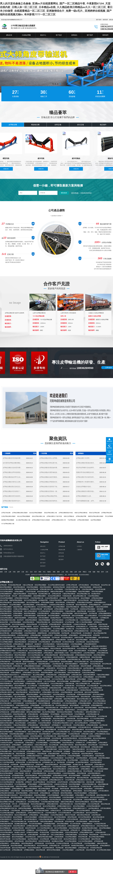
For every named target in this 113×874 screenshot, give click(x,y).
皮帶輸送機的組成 (33, 760)
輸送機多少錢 (70, 628)
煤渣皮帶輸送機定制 (36, 736)
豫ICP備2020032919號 (32, 857)
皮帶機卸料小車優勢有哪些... (85, 482)
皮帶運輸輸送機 (4, 845)
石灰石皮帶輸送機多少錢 (63, 731)
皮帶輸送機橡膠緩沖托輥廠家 (32, 666)
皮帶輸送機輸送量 (45, 793)
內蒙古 (49, 572)
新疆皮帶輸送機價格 (27, 791)
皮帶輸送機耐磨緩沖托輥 (66, 512)
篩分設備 (61, 556)
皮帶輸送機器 (58, 699)
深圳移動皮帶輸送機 (96, 847)
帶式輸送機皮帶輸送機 (14, 585)
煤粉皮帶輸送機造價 (31, 841)
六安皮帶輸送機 (103, 745)
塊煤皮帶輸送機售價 (87, 753)
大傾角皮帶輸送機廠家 (68, 773)
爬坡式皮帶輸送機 (94, 512)
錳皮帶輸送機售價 (93, 808)
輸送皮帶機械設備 (5, 828)
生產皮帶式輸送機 (30, 769)
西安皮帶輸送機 (51, 782)
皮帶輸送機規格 (48, 653)
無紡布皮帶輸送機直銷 (96, 661)
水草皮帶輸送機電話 (102, 731)
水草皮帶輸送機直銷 (19, 637)
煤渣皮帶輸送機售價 (27, 810)
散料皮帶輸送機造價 (20, 685)
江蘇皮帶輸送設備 (105, 834)
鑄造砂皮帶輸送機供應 (34, 847)
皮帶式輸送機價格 (105, 808)
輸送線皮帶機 (4, 622)
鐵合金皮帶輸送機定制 (30, 819)
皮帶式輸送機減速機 (82, 709)
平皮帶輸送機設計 (79, 712)
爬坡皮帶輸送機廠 (67, 613)
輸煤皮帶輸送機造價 (59, 718)
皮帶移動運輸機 (58, 836)
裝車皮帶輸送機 (78, 692)
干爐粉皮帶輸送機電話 (19, 725)
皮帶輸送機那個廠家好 (6, 738)
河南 (14, 572)
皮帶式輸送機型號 (103, 791)
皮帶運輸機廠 (70, 762)
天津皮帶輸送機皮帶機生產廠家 (50, 801)
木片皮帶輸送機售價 (84, 839)
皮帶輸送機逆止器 (21, 801)
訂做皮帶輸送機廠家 (68, 810)
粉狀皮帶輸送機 (48, 677)
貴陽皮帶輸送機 (20, 753)
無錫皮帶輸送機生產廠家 (7, 786)
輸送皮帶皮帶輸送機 (6, 644)
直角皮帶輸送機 (17, 740)
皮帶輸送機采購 (86, 670)
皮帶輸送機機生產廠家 (47, 602)
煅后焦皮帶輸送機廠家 (35, 512)
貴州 (102, 572)
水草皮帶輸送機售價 (68, 617)
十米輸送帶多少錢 (22, 650)
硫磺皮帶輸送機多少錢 (74, 659)
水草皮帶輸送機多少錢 (82, 628)
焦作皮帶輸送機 (57, 751)
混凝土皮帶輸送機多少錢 (83, 683)
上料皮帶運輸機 (106, 604)
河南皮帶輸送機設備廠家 (16, 734)
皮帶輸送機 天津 (75, 830)
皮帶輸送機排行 (4, 843)
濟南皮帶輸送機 (93, 834)
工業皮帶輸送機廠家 (68, 850)
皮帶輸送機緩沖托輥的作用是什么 (9, 674)
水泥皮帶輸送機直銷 (81, 758)
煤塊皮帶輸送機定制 (68, 742)
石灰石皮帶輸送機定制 (57, 683)
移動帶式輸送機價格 (20, 617)
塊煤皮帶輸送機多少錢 (66, 804)
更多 (35, 453)
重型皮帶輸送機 (13, 749)
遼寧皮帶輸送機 (19, 841)
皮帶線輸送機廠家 (30, 683)
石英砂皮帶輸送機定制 (35, 786)
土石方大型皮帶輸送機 (6, 681)
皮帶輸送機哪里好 (105, 845)
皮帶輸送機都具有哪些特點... (85, 491)
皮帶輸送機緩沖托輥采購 (22, 598)
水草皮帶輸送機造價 (48, 644)
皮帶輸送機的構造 (33, 725)
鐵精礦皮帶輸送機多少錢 (75, 771)
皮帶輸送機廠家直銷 (100, 602)
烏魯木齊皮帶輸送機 (55, 799)
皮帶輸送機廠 (93, 626)
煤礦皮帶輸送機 (46, 751)
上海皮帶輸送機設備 (50, 812)
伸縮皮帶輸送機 (99, 753)
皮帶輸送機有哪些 (61, 639)
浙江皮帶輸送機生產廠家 (104, 850)
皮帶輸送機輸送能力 (41, 604)
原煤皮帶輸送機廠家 (32, 587)
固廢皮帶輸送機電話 (96, 600)
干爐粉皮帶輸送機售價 (68, 593)
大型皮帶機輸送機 (79, 714)
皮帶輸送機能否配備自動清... (85, 463)
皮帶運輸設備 (98, 622)
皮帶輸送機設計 (29, 742)
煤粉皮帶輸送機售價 (6, 817)
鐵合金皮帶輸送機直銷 (91, 729)
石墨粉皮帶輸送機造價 (90, 799)
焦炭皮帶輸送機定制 (28, 622)
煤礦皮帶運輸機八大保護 (61, 653)
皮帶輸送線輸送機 (20, 657)
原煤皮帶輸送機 (90, 850)
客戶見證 (42, 556)
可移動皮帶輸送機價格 (34, 696)
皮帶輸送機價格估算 (6, 819)
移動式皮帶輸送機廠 (62, 681)
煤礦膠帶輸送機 (42, 633)
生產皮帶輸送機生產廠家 (8, 516)
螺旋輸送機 (62, 549)
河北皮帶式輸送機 (100, 589)
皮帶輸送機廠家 (81, 679)
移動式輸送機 (90, 782)
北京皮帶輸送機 (44, 839)
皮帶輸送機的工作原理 (22, 670)
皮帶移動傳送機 (32, 617)
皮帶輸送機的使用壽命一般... (48, 491)
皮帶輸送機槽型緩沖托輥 (46, 784)
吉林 (80, 572)
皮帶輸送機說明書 (100, 832)
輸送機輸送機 (99, 782)
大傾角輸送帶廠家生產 (22, 727)
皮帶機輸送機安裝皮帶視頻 (7, 650)
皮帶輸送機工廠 (32, 780)
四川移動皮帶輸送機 (6, 666)
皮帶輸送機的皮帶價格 (59, 760)
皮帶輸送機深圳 (17, 615)
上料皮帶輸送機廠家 (55, 742)
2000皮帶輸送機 (56, 738)
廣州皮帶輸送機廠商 (6, 694)
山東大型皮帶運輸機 (49, 681)
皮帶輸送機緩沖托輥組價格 (21, 736)
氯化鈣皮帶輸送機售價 (21, 815)
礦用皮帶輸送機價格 (66, 793)
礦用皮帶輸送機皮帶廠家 (34, 712)
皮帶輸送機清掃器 (21, 812)
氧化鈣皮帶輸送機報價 (6, 773)
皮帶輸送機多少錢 (83, 847)
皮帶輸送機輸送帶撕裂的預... (48, 482)
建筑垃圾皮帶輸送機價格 (92, 692)
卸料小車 (27, 773)
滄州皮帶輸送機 (80, 685)
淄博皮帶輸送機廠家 (97, 591)
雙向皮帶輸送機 (87, 771)
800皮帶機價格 (58, 589)
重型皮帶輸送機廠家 (70, 847)
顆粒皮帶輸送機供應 (6, 602)
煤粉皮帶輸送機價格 (6, 611)
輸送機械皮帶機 (43, 600)
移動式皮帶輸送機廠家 (67, 795)
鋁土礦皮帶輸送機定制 (58, 720)
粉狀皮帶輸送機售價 (97, 766)
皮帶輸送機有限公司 (82, 626)
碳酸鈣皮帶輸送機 (102, 843)
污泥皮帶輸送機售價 (30, 688)
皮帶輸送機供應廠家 (83, 520)
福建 (94, 572)
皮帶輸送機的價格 (33, 714)
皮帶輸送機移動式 (56, 613)
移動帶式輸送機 (64, 788)
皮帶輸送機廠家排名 (6, 653)
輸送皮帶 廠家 (98, 681)
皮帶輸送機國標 (32, 784)
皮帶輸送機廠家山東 (18, 788)
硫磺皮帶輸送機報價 (69, 699)
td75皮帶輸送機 (69, 622)
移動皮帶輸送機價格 (19, 766)
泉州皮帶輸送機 (49, 843)
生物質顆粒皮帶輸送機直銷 (7, 635)
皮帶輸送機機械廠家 (43, 758)
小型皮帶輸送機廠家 (89, 843)
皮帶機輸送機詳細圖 (32, 826)
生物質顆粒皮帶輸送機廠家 (87, 609)
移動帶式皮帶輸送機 (36, 659)
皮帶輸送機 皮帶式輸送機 (7, 709)
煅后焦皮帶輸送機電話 (64, 729)
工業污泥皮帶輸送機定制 (7, 705)
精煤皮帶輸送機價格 (60, 659)
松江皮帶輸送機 (32, 685)
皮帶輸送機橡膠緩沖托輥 (81, 631)
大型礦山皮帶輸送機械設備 (21, 609)
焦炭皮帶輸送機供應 (57, 622)
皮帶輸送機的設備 (25, 749)
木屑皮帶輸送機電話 (23, 635)
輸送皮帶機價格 (17, 817)
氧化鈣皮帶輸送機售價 (6, 815)
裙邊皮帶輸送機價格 (47, 672)
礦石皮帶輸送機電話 (6, 725)
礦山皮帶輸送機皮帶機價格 (96, 836)
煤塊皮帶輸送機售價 (30, 607)
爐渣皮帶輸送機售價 (78, 729)
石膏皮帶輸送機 (64, 830)
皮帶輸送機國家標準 (6, 593)
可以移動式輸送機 (86, 786)
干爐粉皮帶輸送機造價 (78, 751)
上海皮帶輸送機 (79, 850)
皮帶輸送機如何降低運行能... (48, 463)
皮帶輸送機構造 (19, 591)
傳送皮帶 (14, 596)
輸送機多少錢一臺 (78, 764)
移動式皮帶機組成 (69, 516)
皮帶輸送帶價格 (25, 806)
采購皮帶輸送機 (58, 821)
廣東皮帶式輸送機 (30, 828)
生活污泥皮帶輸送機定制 (7, 782)
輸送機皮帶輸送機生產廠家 (89, 828)
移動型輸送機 (89, 764)
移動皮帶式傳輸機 (18, 683)
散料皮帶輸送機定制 (6, 703)
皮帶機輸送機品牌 (87, 830)
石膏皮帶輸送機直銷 (31, 679)
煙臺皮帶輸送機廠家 (99, 780)
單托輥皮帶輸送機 (76, 633)
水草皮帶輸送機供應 (44, 642)
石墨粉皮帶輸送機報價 (60, 677)
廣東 (58, 572)
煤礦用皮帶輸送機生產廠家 (95, 516)
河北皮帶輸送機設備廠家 (7, 812)
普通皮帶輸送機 (33, 738)
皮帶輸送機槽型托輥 (102, 653)
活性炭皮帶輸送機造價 (6, 589)
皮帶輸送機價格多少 (97, 696)
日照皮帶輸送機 (17, 819)
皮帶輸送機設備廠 (35, 635)
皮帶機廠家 (67, 751)
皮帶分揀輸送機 (13, 626)
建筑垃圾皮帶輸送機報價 (35, 653)
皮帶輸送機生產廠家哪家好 (99, 646)
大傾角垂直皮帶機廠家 (94, 736)
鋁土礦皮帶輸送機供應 (18, 777)
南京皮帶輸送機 (53, 745)
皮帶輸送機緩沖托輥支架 (88, 826)
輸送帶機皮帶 (4, 604)
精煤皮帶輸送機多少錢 (51, 707)
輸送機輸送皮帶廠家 (57, 841)
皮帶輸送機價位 (88, 788)
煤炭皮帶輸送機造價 (19, 826)
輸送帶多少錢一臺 (96, 819)
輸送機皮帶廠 (20, 782)
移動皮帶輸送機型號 (25, 771)
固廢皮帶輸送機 (21, 780)
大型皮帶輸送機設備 (79, 725)
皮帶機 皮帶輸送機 (71, 585)
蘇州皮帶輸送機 (102, 650)
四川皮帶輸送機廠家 (59, 628)
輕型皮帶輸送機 (61, 668)
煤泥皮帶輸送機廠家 (82, 639)
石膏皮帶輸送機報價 (30, 633)
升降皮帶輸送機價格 (61, 650)
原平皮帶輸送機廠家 (6, 607)
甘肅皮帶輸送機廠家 (44, 685)
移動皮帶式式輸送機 (76, 788)
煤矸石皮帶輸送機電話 (21, 738)
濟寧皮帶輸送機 (95, 585)
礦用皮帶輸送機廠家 (32, 694)
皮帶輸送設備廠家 (5, 707)
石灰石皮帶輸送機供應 (64, 812)
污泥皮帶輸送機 (44, 631)
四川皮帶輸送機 (43, 624)
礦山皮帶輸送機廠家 (38, 674)
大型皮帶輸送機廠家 (70, 836)
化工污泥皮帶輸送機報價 (7, 762)
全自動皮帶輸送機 (54, 661)
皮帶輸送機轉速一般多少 (88, 769)
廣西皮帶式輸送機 (5, 839)
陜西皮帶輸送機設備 (31, 775)
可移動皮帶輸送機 (70, 611)
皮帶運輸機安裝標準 (6, 631)
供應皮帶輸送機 (41, 753)
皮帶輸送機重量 (17, 631)
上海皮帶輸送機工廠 (57, 663)
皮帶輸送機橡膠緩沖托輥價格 (83, 655)
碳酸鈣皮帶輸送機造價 (67, 801)
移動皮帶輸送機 (4, 729)
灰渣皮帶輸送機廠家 (41, 742)
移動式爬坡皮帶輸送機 (83, 815)
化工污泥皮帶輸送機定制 (20, 690)
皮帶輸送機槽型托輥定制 (34, 751)
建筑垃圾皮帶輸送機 (91, 812)
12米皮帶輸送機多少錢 (71, 620)
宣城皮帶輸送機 (32, 593)
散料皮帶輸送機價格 (53, 615)
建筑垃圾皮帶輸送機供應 (70, 738)
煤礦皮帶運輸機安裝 (6, 683)
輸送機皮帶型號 (92, 624)
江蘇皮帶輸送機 (70, 694)
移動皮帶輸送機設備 (6, 806)
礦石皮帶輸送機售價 (6, 637)
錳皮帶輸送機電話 (20, 681)
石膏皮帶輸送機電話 (45, 826)
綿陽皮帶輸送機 (81, 611)
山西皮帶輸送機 (32, 663)
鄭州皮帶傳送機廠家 (74, 775)
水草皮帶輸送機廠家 (76, 644)
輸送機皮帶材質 (95, 593)
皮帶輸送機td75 (44, 626)
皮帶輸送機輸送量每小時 (59, 520)
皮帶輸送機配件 (79, 795)
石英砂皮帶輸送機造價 (71, 832)
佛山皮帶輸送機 (93, 639)
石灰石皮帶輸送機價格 (104, 615)
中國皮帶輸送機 (69, 683)
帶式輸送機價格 (92, 650)
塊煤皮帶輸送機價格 (57, 777)
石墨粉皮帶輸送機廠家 (88, 672)
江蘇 (22, 572)
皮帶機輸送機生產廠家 (60, 716)
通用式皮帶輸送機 (70, 679)
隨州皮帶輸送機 (85, 747)
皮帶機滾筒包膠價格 (32, 832)
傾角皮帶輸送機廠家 (20, 716)
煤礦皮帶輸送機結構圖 (87, 607)
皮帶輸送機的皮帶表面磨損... (12, 472)
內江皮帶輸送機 (32, 799)
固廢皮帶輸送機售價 (96, 760)
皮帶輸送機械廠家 (88, 677)
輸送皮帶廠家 (91, 611)
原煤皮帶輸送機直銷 (33, 801)
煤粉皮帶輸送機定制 (30, 845)
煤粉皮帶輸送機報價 (6, 587)
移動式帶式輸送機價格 (80, 613)
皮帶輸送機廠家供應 (94, 604)
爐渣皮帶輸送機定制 (81, 745)
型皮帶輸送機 (55, 637)
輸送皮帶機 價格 (4, 633)
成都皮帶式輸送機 (98, 690)
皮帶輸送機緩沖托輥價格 (60, 666)
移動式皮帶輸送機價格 (33, 777)
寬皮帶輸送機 (70, 604)
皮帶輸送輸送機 (56, 593)
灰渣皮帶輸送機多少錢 (50, 670)
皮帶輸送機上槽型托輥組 (7, 692)
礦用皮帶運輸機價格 (28, 661)
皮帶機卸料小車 (80, 742)
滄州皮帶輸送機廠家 (96, 631)
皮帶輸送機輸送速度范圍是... (48, 477)
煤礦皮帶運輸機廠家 (44, 620)
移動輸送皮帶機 (97, 587)
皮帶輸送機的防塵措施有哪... (48, 467)
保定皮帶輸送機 (77, 799)
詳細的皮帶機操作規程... (84, 486)
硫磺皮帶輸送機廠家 (67, 661)
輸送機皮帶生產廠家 (33, 718)
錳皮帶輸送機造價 (33, 839)
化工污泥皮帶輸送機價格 (97, 718)
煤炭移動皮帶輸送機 (36, 609)
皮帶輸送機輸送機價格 (84, 703)
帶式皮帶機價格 (55, 714)
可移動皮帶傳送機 (34, 690)
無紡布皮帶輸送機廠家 (90, 791)
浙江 (27, 572)
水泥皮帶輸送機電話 (96, 762)
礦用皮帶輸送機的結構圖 (66, 655)
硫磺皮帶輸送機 (78, 707)
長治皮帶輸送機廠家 (15, 604)
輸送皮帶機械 (4, 749)
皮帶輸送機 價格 (69, 685)
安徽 (71, 572)
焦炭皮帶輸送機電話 (45, 628)
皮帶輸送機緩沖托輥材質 (28, 758)
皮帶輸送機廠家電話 (97, 705)
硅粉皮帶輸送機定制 (41, 830)
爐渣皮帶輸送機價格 (16, 797)
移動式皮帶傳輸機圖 (77, 615)
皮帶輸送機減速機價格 (71, 701)
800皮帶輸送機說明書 (92, 845)
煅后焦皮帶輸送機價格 (63, 646)
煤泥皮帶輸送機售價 (48, 847)
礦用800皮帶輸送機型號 (82, 801)
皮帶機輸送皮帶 (45, 766)
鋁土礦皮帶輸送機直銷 (82, 762)
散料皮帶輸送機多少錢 (99, 703)
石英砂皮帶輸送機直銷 (6, 617)
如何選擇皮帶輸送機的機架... (12, 463)
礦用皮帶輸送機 (72, 817)
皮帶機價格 (15, 707)
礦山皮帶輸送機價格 (20, 696)
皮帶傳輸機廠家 (72, 727)
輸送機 (71, 650)
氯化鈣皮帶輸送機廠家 (6, 731)
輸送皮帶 (36, 626)
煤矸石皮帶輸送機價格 (60, 828)
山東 (10, 572)
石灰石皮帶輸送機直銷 (57, 758)
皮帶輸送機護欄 (46, 657)
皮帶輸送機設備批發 (6, 740)
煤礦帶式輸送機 (78, 637)
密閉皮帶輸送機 (17, 611)
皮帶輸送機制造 (100, 720)
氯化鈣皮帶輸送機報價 (49, 806)
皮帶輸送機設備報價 (72, 690)
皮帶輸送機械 (4, 734)
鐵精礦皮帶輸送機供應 (34, 646)
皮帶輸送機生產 (4, 701)
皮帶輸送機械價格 (38, 707)
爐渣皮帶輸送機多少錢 (75, 677)
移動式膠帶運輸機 (103, 637)
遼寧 (18, 572)
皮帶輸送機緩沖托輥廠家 (59, 734)
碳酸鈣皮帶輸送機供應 (70, 600)
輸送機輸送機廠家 (5, 836)
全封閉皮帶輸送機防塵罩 (93, 806)
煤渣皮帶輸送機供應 (6, 826)
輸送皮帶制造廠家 (20, 723)
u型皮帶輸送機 (65, 845)
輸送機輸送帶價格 (5, 834)
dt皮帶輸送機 (14, 764)
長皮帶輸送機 (61, 762)
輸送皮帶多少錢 (105, 585)
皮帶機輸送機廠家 (91, 742)
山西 (75, 572)
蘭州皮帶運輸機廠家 (18, 836)
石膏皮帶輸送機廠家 (15, 622)
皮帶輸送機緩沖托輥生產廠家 (36, 668)
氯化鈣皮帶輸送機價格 (19, 799)
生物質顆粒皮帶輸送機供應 (103, 668)
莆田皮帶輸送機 (55, 626)
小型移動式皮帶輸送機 (79, 624)
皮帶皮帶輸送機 (69, 821)
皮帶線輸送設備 (4, 712)
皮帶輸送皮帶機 (20, 762)
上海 (62, 572)
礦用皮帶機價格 (74, 705)
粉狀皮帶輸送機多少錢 (83, 593)
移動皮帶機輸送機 (103, 784)
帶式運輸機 (55, 788)
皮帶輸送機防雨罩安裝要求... (12, 496)
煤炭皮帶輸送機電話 (99, 655)
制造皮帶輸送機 (4, 758)
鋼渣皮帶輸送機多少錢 (103, 795)
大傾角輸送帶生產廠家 (6, 742)
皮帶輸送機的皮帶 (99, 764)
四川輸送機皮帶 (87, 633)
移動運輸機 (100, 609)
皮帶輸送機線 (75, 646)
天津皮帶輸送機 (45, 690)
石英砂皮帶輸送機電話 (48, 646)
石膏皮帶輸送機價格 (28, 604)
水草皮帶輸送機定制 (6, 714)
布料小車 (14, 804)
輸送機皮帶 (38, 644)
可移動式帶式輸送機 (19, 755)
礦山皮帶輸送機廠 (73, 760)
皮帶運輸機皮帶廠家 (49, 823)
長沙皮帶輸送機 (4, 810)
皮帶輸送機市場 (50, 668)
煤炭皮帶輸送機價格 (16, 845)
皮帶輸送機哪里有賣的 (22, 705)
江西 (5, 572)
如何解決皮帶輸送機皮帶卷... (48, 496)
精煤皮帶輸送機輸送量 (74, 672)
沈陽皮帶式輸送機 (85, 819)
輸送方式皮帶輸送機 (19, 751)
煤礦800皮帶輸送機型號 (7, 723)
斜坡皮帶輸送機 (19, 773)
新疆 (1, 572)
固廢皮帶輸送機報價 (31, 620)
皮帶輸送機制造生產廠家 (60, 775)
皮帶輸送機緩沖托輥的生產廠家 (41, 520)
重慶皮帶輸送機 (41, 615)
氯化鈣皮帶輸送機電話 (6, 696)
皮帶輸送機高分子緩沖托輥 (54, 516)
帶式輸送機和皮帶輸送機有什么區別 (63, 723)
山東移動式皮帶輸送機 (23, 747)
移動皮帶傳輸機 (21, 646)
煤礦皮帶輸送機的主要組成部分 (9, 795)
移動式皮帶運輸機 (45, 738)
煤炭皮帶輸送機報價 (80, 650)
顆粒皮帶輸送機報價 (31, 788)
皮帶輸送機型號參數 (71, 834)
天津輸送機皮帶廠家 (65, 808)
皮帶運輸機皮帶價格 (18, 775)
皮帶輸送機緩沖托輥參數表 (84, 602)
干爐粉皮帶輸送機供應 (78, 749)
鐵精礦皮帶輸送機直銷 (6, 841)
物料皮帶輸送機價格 (20, 760)
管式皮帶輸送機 (83, 834)
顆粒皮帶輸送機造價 (45, 734)
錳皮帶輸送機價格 (89, 720)
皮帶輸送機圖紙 (17, 613)
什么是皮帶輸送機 (76, 731)
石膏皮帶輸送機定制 (59, 657)
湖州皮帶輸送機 (65, 753)
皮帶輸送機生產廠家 (64, 674)
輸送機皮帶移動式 (70, 709)
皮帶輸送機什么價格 (87, 734)
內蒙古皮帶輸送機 (28, 585)
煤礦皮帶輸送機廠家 (21, 786)
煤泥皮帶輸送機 (4, 688)
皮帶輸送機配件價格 (6, 751)
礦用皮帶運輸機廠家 (52, 740)
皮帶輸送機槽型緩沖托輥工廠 (8, 808)
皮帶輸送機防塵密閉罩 (90, 644)
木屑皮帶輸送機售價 (88, 755)
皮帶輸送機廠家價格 (72, 657)
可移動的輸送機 (66, 596)
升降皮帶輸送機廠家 (93, 679)
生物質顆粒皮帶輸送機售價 (34, 681)
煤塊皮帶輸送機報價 (89, 674)
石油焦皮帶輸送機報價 (44, 723)
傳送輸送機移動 (97, 670)
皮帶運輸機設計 (31, 753)
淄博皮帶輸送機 (15, 791)
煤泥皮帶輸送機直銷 (16, 729)
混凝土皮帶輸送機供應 (30, 611)
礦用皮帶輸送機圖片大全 (93, 712)
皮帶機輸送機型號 (98, 727)
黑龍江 (85, 572)
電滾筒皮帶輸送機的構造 (38, 804)
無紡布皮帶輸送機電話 (18, 624)
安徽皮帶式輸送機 (5, 596)
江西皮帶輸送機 (15, 810)
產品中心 (42, 553)
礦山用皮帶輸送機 (33, 589)
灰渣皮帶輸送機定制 (31, 703)
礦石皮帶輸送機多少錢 (79, 596)
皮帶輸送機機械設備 (28, 701)
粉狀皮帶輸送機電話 (106, 685)
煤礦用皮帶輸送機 (63, 747)
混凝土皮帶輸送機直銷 (57, 834)
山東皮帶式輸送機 (5, 804)
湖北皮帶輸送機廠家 (65, 764)
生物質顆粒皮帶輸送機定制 (57, 604)
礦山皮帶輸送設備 (87, 659)
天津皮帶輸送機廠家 (6, 615)
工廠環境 (79, 549)
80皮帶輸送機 (93, 613)
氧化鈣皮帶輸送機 (95, 663)
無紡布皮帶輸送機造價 (47, 727)
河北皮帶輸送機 (90, 795)
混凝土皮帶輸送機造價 (34, 731)
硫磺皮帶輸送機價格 (44, 679)
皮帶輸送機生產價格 (92, 725)
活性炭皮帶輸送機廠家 (6, 598)
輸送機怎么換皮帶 (20, 832)
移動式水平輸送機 (70, 815)
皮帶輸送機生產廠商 (97, 747)
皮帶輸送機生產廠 (70, 777)
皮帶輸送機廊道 (31, 723)
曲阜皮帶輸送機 (56, 642)
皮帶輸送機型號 (55, 631)
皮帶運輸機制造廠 (24, 804)
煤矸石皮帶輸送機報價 (30, 600)
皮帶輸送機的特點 (5, 661)
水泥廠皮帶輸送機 (5, 624)
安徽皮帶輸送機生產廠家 (7, 663)
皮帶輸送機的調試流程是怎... (12, 486)
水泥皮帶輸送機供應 (90, 716)
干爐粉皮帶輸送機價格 (101, 607)
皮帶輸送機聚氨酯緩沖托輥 (21, 677)
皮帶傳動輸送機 (53, 830)
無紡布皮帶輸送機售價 (6, 655)
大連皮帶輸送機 (84, 705)
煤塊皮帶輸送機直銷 (45, 760)
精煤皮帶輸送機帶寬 (63, 736)
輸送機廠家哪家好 (75, 681)
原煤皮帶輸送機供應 (102, 826)
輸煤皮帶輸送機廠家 (19, 602)
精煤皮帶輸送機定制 (89, 731)
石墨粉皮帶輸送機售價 (74, 670)
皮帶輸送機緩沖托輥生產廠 (7, 620)
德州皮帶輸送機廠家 (98, 694)
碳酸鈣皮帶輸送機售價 (57, 591)
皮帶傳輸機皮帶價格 (95, 723)
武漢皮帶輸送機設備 (6, 718)
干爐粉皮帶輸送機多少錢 (43, 622)
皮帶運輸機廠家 (44, 714)
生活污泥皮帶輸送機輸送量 (7, 646)
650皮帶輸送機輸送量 (62, 705)
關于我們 (98, 19)
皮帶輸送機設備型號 (55, 624)
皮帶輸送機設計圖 (54, 845)
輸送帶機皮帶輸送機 (67, 631)
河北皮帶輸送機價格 (70, 841)
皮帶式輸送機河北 (61, 771)
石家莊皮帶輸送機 (33, 716)
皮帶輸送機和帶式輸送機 (44, 769)
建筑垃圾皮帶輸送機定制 (19, 847)
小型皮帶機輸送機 (62, 786)
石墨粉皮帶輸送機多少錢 (75, 668)
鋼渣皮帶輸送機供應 (32, 628)
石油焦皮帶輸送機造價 (57, 815)
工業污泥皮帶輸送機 (76, 843)
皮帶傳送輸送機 (39, 843)
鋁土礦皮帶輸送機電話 (6, 639)
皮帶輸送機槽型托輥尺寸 (80, 808)
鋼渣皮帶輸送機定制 (6, 736)
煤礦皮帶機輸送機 (51, 729)
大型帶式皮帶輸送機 (72, 819)
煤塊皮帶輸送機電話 (45, 587)
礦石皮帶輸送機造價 (6, 677)
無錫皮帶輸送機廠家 (84, 591)
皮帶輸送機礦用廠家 (38, 749)
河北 (44, 572)
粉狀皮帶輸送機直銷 (59, 694)
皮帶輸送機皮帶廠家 (73, 769)
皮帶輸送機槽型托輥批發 (39, 709)
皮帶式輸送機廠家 (44, 617)
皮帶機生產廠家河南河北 (64, 806)
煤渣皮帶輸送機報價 (64, 749)
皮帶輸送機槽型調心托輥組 (102, 734)
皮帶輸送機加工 (4, 679)
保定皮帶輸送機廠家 (102, 769)
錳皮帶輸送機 (103, 725)
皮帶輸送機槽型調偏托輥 (43, 701)
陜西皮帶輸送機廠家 (36, 670)
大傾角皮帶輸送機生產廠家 (46, 819)
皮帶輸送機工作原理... (83, 458)
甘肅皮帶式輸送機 (5, 847)
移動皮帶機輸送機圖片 (39, 596)
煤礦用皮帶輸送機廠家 (24, 808)
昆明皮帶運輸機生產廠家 (23, 709)
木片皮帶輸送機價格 (20, 784)
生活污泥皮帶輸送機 (57, 679)
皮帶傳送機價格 (99, 788)
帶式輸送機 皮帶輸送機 (33, 766)
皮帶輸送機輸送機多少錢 (70, 688)
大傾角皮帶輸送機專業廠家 (7, 780)
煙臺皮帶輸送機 (4, 672)
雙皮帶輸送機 (76, 753)
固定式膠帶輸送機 (20, 628)
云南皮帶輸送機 (80, 642)
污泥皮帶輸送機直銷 (85, 620)
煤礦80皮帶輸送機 (94, 821)
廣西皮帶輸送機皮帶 (27, 843)
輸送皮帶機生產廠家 (96, 801)
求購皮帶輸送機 (45, 720)
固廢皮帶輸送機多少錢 (6, 628)
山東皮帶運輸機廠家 (53, 795)
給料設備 (61, 553)
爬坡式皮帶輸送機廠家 (45, 775)
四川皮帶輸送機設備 (43, 683)
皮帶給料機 (96, 635)
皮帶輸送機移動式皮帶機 (61, 609)
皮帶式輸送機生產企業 (84, 727)
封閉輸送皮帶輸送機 (6, 690)
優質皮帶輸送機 (105, 804)
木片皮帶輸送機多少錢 (7, 523)
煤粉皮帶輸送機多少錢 (38, 516)
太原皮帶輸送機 (16, 661)
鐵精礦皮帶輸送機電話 (77, 845)
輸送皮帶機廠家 (85, 598)
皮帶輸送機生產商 (76, 674)
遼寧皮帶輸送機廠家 (17, 633)
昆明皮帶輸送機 (81, 773)
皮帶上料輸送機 (21, 668)
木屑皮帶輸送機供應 (43, 613)
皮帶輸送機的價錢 (5, 777)
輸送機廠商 (103, 648)
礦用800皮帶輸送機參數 (53, 850)
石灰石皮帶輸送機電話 (6, 591)
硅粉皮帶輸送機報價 (100, 701)
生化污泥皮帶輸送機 (93, 804)
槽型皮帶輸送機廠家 (20, 655)
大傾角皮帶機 (44, 549)
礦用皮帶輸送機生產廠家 (46, 699)
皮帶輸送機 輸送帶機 (55, 688)
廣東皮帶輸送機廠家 (20, 639)
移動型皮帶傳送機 (5, 699)
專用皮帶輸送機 (82, 836)
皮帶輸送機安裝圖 (51, 674)
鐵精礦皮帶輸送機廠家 (7, 520)
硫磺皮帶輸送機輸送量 (72, 607)
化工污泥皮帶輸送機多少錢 (45, 828)
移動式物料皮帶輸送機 (58, 690)
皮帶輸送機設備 (45, 777)
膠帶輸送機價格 (77, 791)
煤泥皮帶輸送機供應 (44, 841)
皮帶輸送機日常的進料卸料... (85, 477)
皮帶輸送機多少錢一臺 (66, 707)
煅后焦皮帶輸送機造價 (6, 657)
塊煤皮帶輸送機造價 (20, 642)
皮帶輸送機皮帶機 (81, 516)
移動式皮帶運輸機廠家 (25, 596)
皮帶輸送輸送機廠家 (97, 598)
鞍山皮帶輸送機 (43, 799)
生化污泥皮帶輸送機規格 (19, 839)
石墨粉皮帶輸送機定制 (41, 745)
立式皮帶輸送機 (102, 716)
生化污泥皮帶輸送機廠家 (44, 607)
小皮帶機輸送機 (104, 617)
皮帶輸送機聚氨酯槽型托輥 (55, 709)
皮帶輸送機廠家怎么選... (84, 496)
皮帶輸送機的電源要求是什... (12, 501)
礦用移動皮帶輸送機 (59, 587)
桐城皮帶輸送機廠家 (40, 795)
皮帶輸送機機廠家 (5, 788)
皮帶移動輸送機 (98, 841)
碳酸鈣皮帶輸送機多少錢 (7, 753)
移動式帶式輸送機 (5, 775)
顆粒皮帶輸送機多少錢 (104, 707)
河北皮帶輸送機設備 (92, 685)
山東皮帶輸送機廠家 (89, 653)
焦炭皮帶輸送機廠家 (74, 784)
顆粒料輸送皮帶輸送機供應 (7, 668)
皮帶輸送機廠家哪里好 (105, 613)
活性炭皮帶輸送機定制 (6, 832)
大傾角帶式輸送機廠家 (30, 817)
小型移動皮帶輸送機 (41, 661)
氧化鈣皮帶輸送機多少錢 (7, 659)
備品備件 (61, 559)
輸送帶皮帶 (20, 620)
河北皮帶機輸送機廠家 (6, 642)
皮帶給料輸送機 (70, 718)
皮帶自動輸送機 (32, 642)
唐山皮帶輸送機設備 (39, 782)
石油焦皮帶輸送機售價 (51, 598)
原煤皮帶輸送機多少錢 (50, 512)
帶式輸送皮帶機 (44, 832)
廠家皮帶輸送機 (95, 839)
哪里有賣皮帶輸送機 (73, 598)
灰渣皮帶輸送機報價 (65, 740)
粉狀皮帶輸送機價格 (57, 611)
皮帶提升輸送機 (5, 512)
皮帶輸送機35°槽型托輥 (66, 745)
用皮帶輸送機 (65, 633)
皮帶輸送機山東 (17, 666)
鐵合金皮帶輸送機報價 (99, 738)
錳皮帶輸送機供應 (88, 668)
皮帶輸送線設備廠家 (49, 755)
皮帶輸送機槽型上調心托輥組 (50, 692)
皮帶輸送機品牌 (4, 769)
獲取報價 (64, 193)
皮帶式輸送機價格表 (6, 799)
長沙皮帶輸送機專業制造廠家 (56, 585)
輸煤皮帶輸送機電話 (44, 663)
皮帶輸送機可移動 (29, 797)
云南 (106, 572)
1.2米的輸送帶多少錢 (31, 734)
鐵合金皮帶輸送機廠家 (23, 516)
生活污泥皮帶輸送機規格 (80, 740)
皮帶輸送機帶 (39, 764)
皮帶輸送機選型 (70, 602)
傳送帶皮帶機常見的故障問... (85, 467)
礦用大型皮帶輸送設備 (29, 648)
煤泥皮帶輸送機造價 (96, 777)
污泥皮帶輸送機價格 (37, 747)
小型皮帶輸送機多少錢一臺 (72, 589)
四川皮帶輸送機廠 (100, 677)
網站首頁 (42, 546)
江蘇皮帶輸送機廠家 (70, 591)
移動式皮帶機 (4, 600)
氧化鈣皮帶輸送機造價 (26, 795)
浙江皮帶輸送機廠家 (59, 607)
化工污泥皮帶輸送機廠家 (34, 657)
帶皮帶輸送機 (59, 847)
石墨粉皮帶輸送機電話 (55, 600)
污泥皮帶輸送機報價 (26, 707)
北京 (31, 572)
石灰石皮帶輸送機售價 (82, 797)
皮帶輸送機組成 (92, 793)
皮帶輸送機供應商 (74, 666)
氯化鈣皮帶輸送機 (42, 845)
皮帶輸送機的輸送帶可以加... (12, 477)
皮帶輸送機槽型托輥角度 (7, 670)
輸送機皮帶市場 (61, 755)
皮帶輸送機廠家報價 (73, 826)
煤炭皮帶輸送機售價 (92, 751)
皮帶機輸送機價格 (29, 850)
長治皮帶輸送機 (69, 758)
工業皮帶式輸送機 (30, 591)
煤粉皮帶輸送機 (92, 745)
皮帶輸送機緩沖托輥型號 (31, 631)
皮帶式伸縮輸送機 (18, 703)
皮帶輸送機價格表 (28, 745)
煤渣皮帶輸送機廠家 (43, 648)
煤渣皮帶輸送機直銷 (98, 699)
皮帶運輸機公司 (56, 725)
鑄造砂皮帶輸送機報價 (6, 685)
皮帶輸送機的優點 (66, 791)
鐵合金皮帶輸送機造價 (96, 709)
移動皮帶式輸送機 (21, 663)
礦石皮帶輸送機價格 (60, 817)
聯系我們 (105, 19)
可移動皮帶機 (86, 775)
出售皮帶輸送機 (66, 799)
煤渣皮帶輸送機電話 (45, 694)
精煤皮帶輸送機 (40, 850)
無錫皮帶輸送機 (17, 607)
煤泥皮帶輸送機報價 (53, 791)
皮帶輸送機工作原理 (56, 839)
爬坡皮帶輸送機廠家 (55, 797)
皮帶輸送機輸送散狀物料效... (48, 501)
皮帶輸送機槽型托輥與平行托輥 (9, 771)
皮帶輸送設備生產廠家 (60, 635)
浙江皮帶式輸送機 (75, 823)
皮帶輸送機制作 (73, 635)
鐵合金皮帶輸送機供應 (22, 659)
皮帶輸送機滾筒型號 (52, 804)
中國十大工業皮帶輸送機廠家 (84, 622)
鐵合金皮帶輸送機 (42, 688)
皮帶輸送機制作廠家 (51, 749)
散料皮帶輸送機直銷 (57, 620)
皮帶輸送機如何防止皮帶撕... (48, 458)
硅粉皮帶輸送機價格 (16, 688)
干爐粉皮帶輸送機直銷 (62, 644)
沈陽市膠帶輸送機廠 (54, 633)
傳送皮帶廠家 (4, 626)
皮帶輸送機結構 (48, 659)
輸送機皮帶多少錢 (94, 740)
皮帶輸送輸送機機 (49, 771)
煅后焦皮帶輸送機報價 (72, 696)
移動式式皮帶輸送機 (67, 714)
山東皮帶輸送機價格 (81, 821)
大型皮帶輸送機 (84, 760)
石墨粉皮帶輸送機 (104, 626)
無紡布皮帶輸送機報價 (54, 773)
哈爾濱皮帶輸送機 (85, 657)
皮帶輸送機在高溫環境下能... (48, 486)
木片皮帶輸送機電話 (52, 808)
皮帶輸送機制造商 (18, 644)
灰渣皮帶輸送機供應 (30, 740)
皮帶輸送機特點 (15, 843)
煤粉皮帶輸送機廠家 (105, 828)
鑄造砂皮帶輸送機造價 (51, 764)
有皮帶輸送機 (94, 628)
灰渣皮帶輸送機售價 (20, 731)
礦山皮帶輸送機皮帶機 (100, 633)
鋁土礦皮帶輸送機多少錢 (23, 520)
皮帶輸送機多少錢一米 (17, 769)
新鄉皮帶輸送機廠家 (104, 758)
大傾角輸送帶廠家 (85, 766)
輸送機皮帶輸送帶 (56, 617)
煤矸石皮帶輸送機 (5, 850)
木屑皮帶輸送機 (15, 758)
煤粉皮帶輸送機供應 (19, 587)
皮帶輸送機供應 (56, 703)
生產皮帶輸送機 (19, 742)
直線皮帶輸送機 (66, 624)
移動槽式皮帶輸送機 (72, 587)
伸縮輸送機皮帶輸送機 (6, 823)
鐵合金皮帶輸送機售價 (33, 602)
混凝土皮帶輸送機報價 (19, 718)
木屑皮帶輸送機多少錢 (92, 714)
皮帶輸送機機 (93, 758)
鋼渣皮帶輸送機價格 (19, 694)
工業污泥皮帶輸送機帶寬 (83, 810)
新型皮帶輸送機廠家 (40, 585)
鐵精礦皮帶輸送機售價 (47, 639)
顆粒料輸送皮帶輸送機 (6, 760)
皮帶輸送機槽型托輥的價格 (21, 720)
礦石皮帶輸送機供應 (98, 817)
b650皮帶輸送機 (39, 729)
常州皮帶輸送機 (98, 771)
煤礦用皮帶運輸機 (87, 681)
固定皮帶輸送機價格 (82, 718)
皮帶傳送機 (62, 598)
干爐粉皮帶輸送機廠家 (103, 674)
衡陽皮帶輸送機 (37, 771)
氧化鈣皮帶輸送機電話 (17, 679)
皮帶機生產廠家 (98, 659)
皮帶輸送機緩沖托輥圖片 (98, 775)
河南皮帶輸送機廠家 (80, 804)
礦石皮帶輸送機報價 (44, 788)
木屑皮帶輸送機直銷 (87, 589)
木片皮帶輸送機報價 (91, 615)
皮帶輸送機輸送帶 (45, 725)
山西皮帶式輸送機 (62, 782)
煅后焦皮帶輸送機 (83, 600)
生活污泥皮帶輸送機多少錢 (35, 655)
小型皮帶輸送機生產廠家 (59, 766)
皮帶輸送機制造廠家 (57, 701)
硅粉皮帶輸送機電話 (33, 639)
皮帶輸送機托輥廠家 (30, 615)
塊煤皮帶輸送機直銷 (6, 830)
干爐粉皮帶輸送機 (49, 650)
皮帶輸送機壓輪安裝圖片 (87, 832)
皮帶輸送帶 (28, 782)
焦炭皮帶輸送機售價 (6, 720)
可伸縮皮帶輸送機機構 (74, 755)
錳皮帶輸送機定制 (84, 688)
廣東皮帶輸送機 (85, 696)
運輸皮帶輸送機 (74, 747)
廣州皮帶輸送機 (48, 609)
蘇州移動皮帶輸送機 (18, 828)
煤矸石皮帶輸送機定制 (59, 769)
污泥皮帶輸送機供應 (6, 755)
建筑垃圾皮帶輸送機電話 (97, 797)
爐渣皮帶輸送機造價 (81, 604)
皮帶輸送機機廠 (34, 727)
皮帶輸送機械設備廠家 (6, 716)
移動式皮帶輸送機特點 (81, 512)
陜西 (40, 572)
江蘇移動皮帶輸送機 (85, 690)
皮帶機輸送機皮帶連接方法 (34, 755)
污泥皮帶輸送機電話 (93, 596)
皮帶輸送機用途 (33, 815)
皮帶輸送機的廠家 (46, 718)
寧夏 (98, 572)
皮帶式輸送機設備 (5, 745)
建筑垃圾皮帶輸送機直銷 (19, 699)
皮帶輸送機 (4, 26)
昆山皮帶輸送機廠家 (96, 688)
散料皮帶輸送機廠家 (79, 806)
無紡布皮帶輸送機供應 (68, 648)
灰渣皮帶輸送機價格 (68, 797)
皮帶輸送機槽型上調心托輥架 (31, 672)
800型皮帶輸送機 (82, 648)
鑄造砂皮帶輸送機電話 (92, 642)
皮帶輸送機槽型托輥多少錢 (35, 812)
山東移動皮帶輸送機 (98, 786)
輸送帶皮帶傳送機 (105, 729)
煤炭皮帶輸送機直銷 (32, 637)
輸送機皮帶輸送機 (33, 821)
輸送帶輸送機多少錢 (44, 593)
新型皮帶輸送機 (4, 764)
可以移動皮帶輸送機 (74, 734)
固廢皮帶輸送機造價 (41, 797)
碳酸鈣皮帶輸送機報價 (19, 593)
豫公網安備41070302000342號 (49, 857)
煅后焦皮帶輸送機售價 (54, 596)
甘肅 (89, 572)
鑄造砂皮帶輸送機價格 (35, 650)
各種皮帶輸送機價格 (26, 626)
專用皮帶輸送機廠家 (40, 791)
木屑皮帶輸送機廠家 (49, 786)
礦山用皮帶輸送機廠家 (48, 712)
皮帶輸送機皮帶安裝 (6, 613)
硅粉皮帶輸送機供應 (74, 828)
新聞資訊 (42, 559)
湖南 (54, 572)
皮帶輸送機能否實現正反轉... (12, 482)
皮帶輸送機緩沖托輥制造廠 (78, 736)
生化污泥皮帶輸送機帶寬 (69, 703)
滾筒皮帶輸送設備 (30, 836)
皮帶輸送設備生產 (56, 810)
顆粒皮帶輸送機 (60, 602)
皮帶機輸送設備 (60, 819)
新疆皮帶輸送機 (102, 624)
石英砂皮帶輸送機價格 (57, 832)
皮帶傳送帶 (16, 806)
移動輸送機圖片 (84, 663)
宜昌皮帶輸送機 (85, 646)
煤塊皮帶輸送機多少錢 (19, 714)
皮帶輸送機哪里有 (16, 672)
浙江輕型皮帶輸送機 (68, 642)
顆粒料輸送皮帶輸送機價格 (64, 712)
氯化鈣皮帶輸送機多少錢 (84, 699)
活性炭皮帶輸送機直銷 (19, 653)
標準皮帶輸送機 (32, 699)
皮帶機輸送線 (30, 830)
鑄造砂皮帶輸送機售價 (6, 784)
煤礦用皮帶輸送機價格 (15, 600)
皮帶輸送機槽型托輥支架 (46, 817)
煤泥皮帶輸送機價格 (60, 672)
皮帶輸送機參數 (34, 705)
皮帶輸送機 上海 (35, 720)
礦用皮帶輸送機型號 (50, 747)
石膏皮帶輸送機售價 (76, 653)
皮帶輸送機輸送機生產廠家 (20, 512)
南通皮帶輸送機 (99, 755)
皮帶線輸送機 (94, 617)
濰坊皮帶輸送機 (102, 799)
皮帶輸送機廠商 (16, 745)
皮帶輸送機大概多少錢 (46, 589)
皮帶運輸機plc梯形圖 (85, 635)
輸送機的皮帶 (29, 644)
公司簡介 (79, 546)
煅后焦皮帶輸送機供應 (70, 839)
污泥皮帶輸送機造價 (78, 812)
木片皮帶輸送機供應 (44, 611)
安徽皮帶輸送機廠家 (91, 637)
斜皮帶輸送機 (97, 830)
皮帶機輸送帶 (62, 670)
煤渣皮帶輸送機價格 (6, 766)
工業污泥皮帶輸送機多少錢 (18, 821)
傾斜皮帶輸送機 (60, 696)
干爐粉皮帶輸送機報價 (46, 821)
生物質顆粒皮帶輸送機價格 (7, 747)
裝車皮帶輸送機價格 (62, 823)
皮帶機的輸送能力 (26, 674)
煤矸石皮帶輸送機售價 (84, 817)
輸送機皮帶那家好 (94, 648)
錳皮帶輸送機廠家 (96, 520)
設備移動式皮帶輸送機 (60, 784)
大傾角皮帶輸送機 (74, 786)
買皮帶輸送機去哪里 (48, 731)
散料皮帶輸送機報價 (48, 696)
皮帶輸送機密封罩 (73, 766)
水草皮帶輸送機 (101, 611)
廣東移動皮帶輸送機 (20, 589)
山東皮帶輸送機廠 (45, 637)
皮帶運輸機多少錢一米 (48, 762)
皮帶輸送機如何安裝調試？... (12, 491)
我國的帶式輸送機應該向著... (85, 472)
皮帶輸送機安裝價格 (19, 830)
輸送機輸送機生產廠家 (21, 823)
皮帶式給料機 (17, 648)
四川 (35, 572)
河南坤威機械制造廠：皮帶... (85, 501)
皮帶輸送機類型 (102, 742)
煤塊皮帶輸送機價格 (21, 793)
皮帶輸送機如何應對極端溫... (48, 472)
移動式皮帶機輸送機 (44, 703)
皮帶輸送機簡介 (4, 821)
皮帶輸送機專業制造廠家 (84, 694)
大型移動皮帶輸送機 (36, 677)
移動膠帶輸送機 (65, 615)
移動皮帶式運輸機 (86, 666)
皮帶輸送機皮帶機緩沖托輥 (77, 782)
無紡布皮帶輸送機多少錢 (19, 834)
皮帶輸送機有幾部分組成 (27, 764)
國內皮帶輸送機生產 (35, 692)
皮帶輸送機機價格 (96, 810)
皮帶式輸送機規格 (84, 585)
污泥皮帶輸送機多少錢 (36, 598)
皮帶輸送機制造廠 (98, 666)
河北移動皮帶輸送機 (100, 823)
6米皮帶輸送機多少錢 (50, 736)
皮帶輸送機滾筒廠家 (53, 753)
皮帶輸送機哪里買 (87, 823)
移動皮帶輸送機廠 (96, 657)
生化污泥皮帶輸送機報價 (85, 841)
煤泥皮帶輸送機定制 (67, 637)
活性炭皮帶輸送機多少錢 (89, 784)
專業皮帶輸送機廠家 (91, 707)
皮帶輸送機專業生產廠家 (18, 712)
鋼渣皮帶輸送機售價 (6, 609)
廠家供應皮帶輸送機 (82, 777)
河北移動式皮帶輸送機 (62, 843)
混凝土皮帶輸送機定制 (59, 826)
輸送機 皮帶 (71, 639)
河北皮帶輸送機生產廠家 (42, 810)
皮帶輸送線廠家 (46, 666)
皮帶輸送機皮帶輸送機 (51, 655)
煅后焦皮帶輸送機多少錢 (81, 661)
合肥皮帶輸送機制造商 (94, 773)
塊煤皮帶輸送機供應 (21, 692)
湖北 (67, 572)
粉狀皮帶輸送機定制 (57, 685)
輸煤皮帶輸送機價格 (30, 613)
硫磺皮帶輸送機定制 (43, 591)
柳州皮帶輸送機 (106, 663)
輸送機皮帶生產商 (47, 635)
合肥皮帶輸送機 (95, 815)
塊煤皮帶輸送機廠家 (38, 808)
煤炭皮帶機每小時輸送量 (7, 801)
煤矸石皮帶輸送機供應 (81, 723)
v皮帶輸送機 (55, 793)
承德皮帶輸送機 (43, 780)
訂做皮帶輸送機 (36, 806)
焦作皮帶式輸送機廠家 (35, 823)
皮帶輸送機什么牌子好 (86, 701)
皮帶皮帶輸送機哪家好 (71, 663)
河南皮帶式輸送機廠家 (80, 793)
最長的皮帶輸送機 (32, 624)
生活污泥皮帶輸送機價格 (7, 727)
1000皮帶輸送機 (69, 780)
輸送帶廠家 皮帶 (44, 834)
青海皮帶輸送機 (104, 628)
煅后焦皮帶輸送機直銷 (85, 738)
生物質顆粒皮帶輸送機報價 (74, 720)
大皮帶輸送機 (41, 740)
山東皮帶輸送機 (66, 725)
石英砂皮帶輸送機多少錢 (76, 716)
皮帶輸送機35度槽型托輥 (7, 793)
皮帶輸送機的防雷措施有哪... (12, 458)
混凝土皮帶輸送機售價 (68, 626)
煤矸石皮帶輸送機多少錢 (93, 749)
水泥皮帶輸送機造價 (66, 692)
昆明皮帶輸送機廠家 (98, 620)
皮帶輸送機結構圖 (33, 834)
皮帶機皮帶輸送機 (106, 512)
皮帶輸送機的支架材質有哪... (12, 467)
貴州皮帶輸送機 (28, 729)
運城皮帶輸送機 (4, 797)
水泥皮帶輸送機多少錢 (47, 705)
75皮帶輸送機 (71, 520)
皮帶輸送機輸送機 (17, 850)
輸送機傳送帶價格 (16, 701)
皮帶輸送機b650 (96, 683)
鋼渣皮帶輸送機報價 (6, 648)
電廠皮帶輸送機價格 (85, 587)
